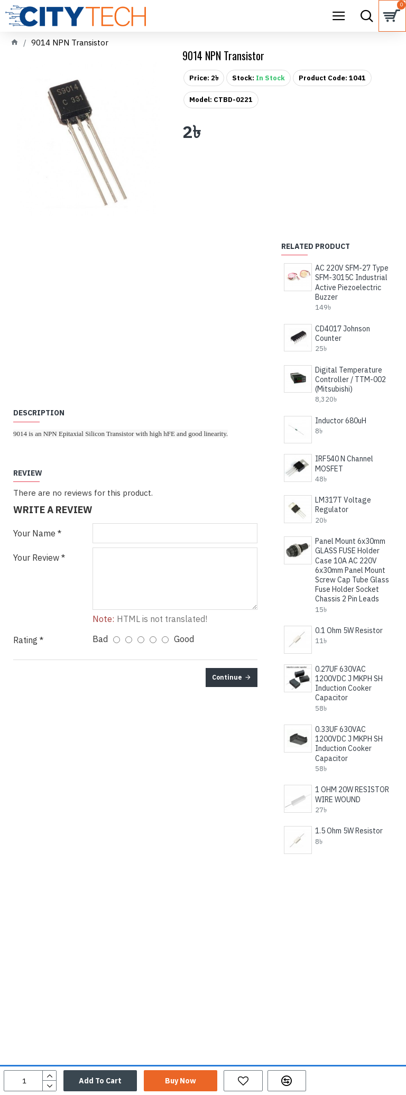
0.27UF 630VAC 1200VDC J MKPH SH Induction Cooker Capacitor (349, 683)
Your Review (36, 557)
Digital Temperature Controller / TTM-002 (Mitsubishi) (350, 379)
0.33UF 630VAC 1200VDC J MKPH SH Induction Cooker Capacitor (349, 744)
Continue (227, 677)
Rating (25, 640)
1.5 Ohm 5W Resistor (349, 831)
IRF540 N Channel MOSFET (344, 463)
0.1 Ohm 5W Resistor (349, 630)
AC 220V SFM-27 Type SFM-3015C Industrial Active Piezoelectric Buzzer (352, 282)
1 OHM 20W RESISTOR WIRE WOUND (352, 794)
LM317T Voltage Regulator (343, 504)
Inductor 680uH (340, 420)
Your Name (34, 533)
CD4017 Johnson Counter (342, 333)
